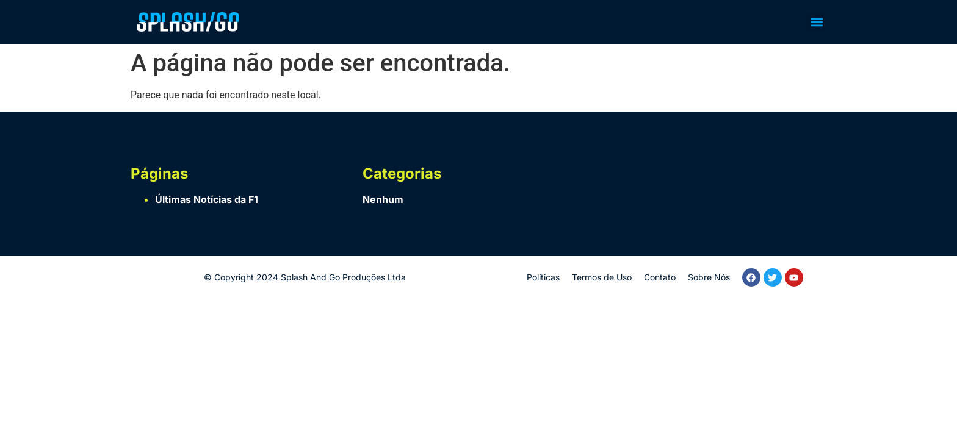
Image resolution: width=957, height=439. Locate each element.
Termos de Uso (602, 277)
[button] (816, 22)
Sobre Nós (709, 277)
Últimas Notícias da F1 (206, 199)
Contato (660, 277)
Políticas (543, 277)
